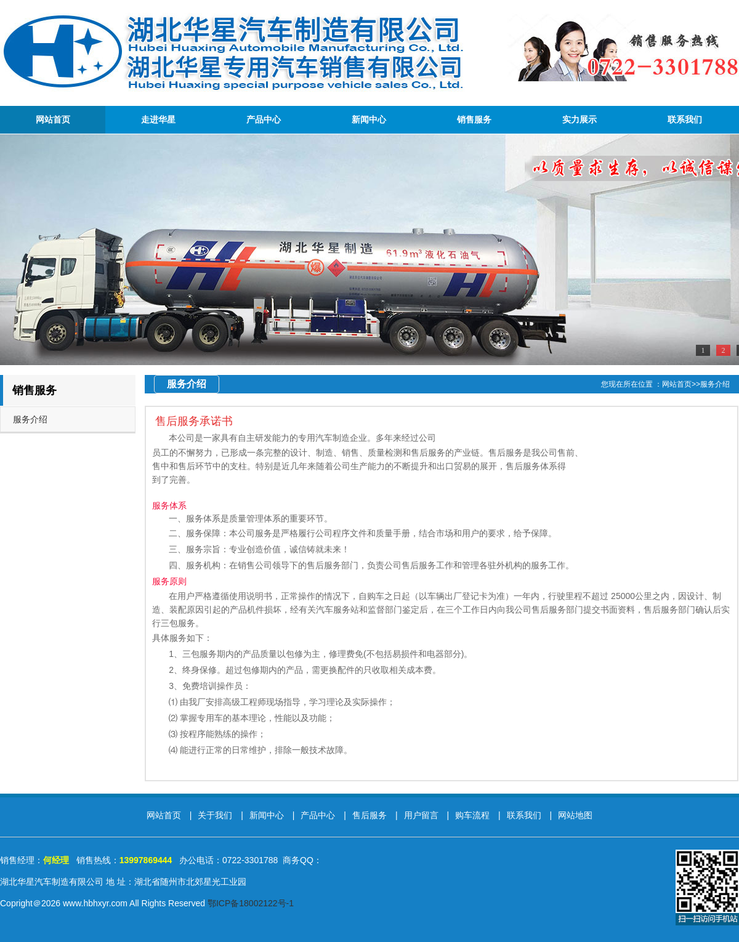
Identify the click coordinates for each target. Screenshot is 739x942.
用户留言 (422, 815)
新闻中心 (369, 119)
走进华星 (158, 119)
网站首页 (53, 119)
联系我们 (685, 119)
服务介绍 (30, 419)
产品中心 (263, 119)
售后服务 (370, 815)
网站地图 (575, 815)
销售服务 (474, 119)
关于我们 (216, 815)
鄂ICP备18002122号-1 (251, 903)
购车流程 (473, 815)
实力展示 (579, 119)
